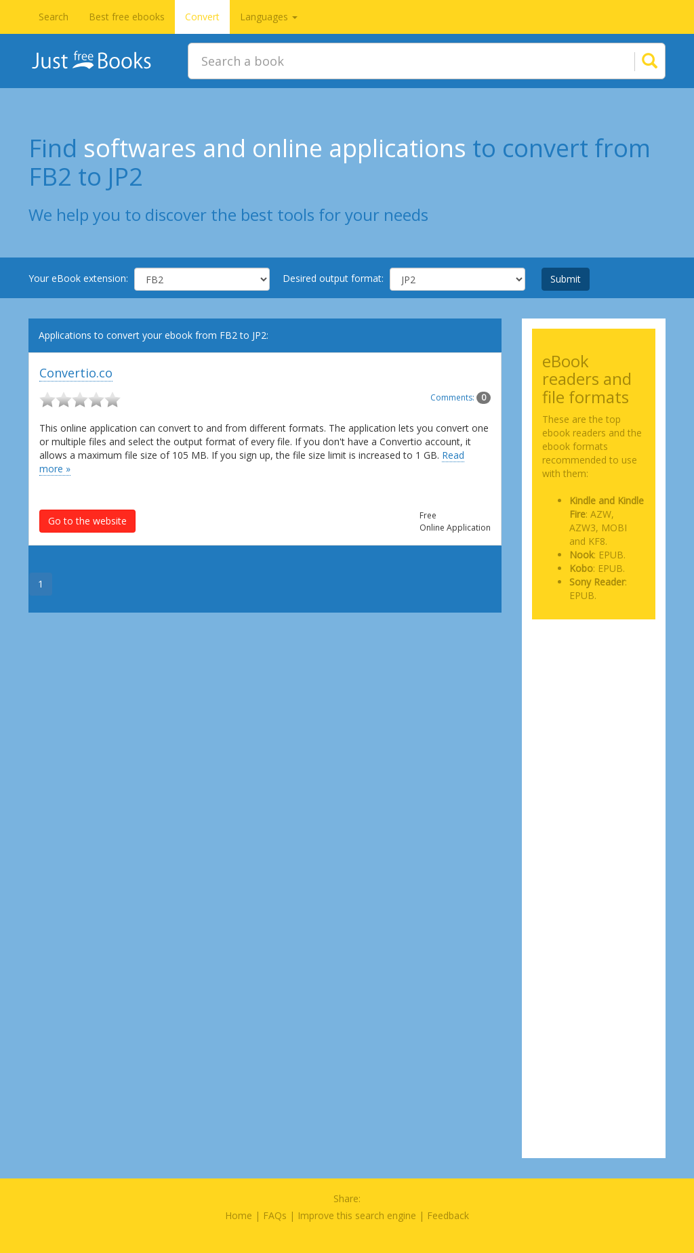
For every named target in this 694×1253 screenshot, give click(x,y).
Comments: (460, 397)
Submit (565, 278)
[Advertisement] (594, 680)
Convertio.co (76, 373)
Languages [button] (269, 16)
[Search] (633, 61)
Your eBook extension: (78, 278)
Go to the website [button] (87, 520)
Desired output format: (333, 278)
